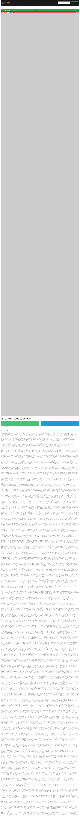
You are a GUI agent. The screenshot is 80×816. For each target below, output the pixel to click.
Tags (19, 2)
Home (13, 2)
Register (31, 2)
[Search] (64, 3)
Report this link (4, 426)
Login (24, 2)
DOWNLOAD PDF (20, 423)
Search (74, 2)
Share (60, 423)
